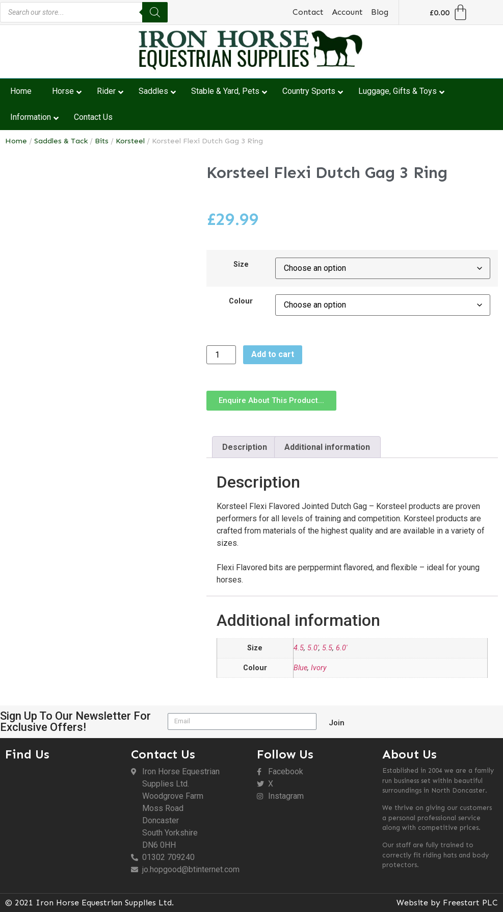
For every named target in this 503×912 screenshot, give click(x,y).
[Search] (155, 12)
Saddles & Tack (61, 140)
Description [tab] (244, 447)
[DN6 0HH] (63, 822)
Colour (241, 301)
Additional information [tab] (327, 447)
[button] (271, 401)
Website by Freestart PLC (447, 902)
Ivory (319, 668)
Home (16, 140)
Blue (300, 668)
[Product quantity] (221, 354)
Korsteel (130, 140)
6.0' (341, 648)
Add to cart (272, 354)
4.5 (299, 648)
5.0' (313, 648)
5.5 (327, 648)
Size (241, 264)
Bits (102, 140)
